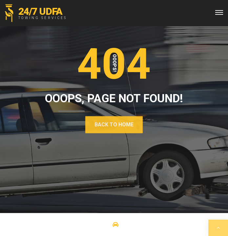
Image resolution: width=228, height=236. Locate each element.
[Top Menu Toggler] (219, 12)
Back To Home (114, 124)
